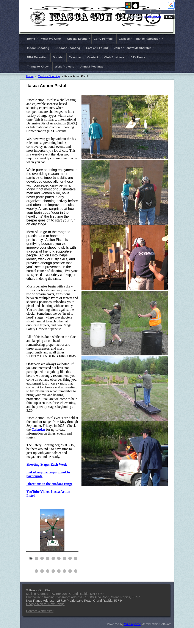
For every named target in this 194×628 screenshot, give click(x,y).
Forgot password (152, 17)
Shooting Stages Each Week (46, 464)
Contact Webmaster (39, 611)
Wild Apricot (132, 624)
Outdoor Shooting (49, 76)
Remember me (135, 17)
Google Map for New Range (45, 604)
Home (30, 76)
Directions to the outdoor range (49, 484)
